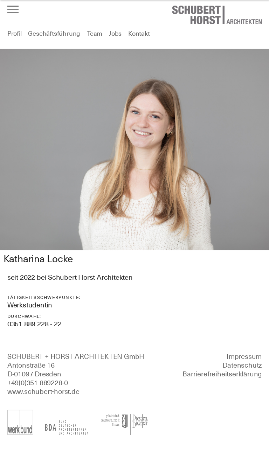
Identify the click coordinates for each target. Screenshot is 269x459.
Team (94, 33)
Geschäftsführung (54, 33)
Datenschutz (242, 365)
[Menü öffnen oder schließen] (13, 9)
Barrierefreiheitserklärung (222, 374)
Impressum (244, 356)
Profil (14, 33)
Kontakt (139, 33)
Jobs (115, 33)
